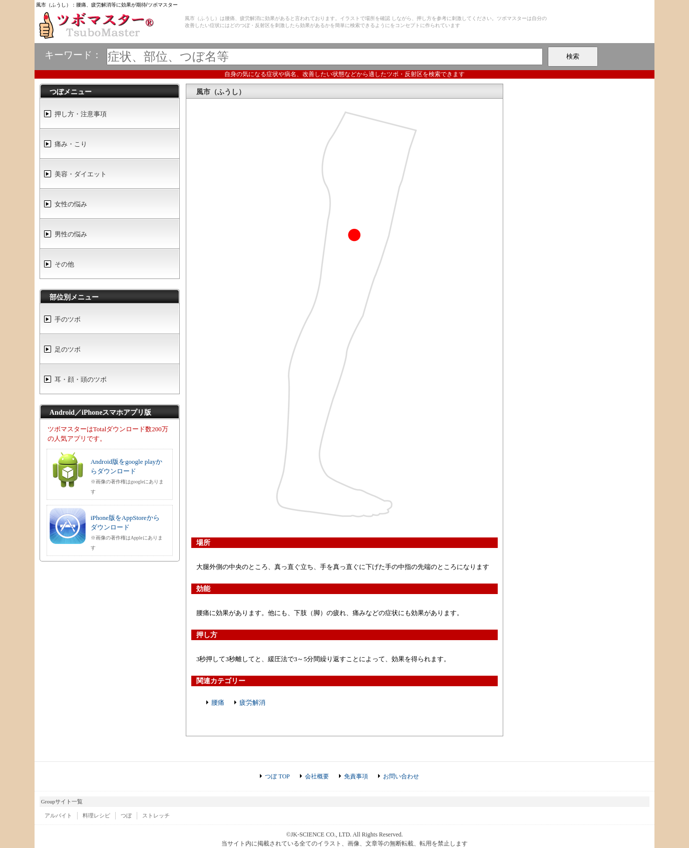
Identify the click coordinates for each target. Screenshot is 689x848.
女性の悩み (71, 204)
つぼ (126, 815)
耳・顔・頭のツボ (81, 379)
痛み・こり (71, 144)
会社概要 (317, 776)
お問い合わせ (401, 776)
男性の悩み (71, 234)
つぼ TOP (277, 776)
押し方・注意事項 (81, 114)
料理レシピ (96, 815)
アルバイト (58, 815)
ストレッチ (156, 815)
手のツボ (68, 319)
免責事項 (356, 776)
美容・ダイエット (81, 174)
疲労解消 (252, 702)
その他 (64, 264)
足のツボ (68, 349)
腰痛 (217, 702)
